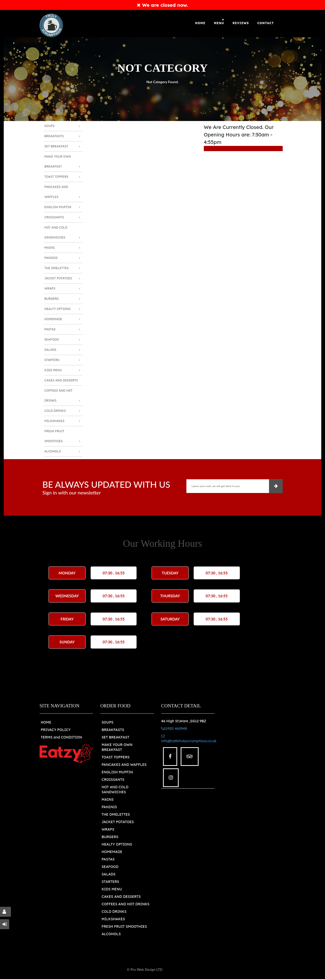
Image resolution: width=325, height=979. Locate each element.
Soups (49, 126)
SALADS (108, 874)
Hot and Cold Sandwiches (55, 232)
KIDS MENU (112, 889)
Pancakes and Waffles (56, 192)
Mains (49, 247)
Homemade (53, 319)
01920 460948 (174, 728)
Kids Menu (53, 370)
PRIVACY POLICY (56, 730)
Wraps (49, 288)
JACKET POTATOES (118, 822)
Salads (50, 350)
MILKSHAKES (113, 919)
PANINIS (109, 807)
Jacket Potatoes (58, 278)
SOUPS (107, 722)
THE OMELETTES (116, 814)
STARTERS (110, 881)
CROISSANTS (113, 779)
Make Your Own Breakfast (57, 161)
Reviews (241, 23)
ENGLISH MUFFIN (117, 772)
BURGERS (110, 837)
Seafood (51, 339)
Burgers (51, 299)
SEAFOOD (110, 866)
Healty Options (57, 309)
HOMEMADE (112, 852)
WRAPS (108, 829)
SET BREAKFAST (115, 737)
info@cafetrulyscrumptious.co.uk (189, 738)
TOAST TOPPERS (115, 757)
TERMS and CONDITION (61, 737)
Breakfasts (54, 136)
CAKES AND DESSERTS (121, 896)
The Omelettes (56, 268)
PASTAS (108, 859)
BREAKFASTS (113, 730)
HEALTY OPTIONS (117, 844)
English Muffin (57, 207)
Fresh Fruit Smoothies (54, 436)
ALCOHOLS (111, 934)
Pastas (49, 329)
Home (200, 23)
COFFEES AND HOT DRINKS (125, 904)
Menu (219, 23)
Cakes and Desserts (61, 380)
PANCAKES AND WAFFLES (124, 764)
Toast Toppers (56, 177)
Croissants (54, 217)
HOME (46, 722)
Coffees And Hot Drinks (58, 395)
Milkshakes (54, 421)
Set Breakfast (56, 146)
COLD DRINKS (114, 911)
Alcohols (52, 451)
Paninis (50, 258)
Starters (51, 360)
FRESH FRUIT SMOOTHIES (124, 926)
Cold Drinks (55, 411)
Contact (265, 23)
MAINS (107, 799)
